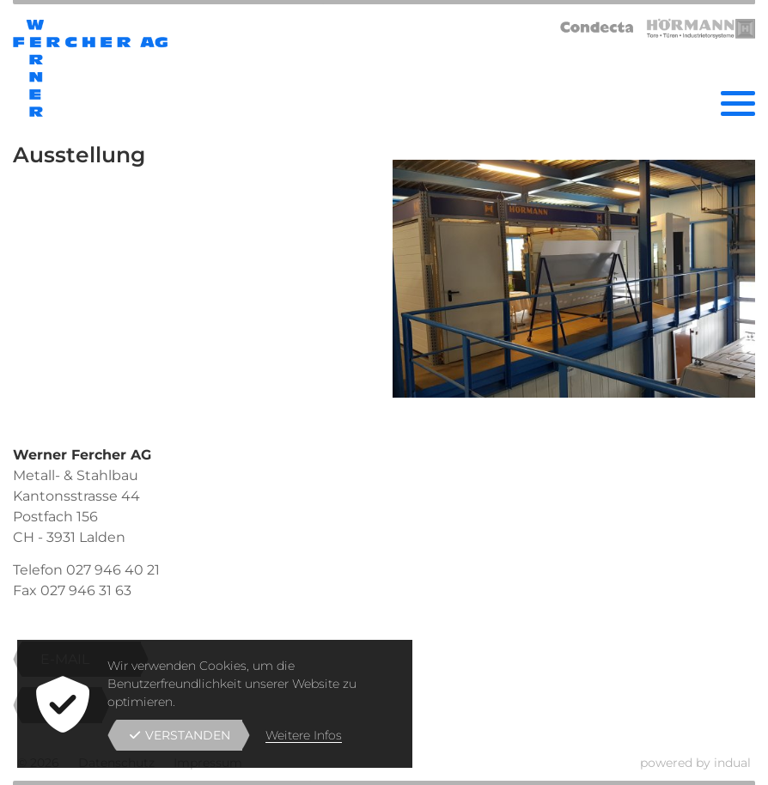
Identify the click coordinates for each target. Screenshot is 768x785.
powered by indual (695, 762)
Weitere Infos (303, 735)
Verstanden (180, 735)
